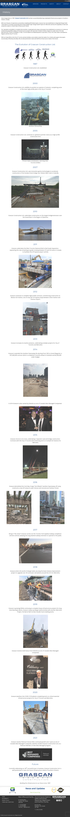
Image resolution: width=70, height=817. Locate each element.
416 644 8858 (23, 804)
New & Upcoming (35, 792)
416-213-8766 (39, 809)
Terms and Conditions (8, 802)
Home (3, 796)
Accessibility (5, 798)
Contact (66, 4)
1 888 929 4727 (26, 807)
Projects (44, 4)
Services (35, 4)
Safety (51, 4)
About (58, 4)
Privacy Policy (5, 800)
